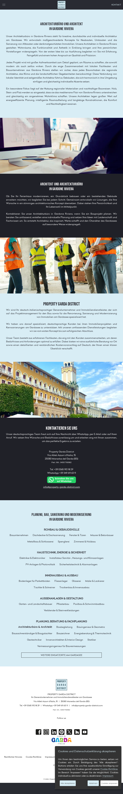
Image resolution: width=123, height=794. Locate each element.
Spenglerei (64, 541)
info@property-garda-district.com (61, 487)
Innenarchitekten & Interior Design (64, 639)
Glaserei (76, 581)
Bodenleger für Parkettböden (34, 581)
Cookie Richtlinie (33, 757)
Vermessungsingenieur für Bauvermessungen (61, 646)
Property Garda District (61, 5)
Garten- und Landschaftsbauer (35, 604)
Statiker (91, 639)
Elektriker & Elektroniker (32, 558)
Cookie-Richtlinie (109, 769)
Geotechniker (34, 639)
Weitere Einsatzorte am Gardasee (61, 655)
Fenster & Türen (77, 535)
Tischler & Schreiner (44, 587)
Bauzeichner (63, 633)
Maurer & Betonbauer (102, 535)
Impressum (50, 757)
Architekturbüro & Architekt (35, 627)
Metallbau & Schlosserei (40, 541)
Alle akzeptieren (68, 783)
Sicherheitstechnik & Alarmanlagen (78, 564)
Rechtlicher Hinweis (13, 757)
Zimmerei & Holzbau (85, 541)
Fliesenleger (61, 581)
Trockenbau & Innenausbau (74, 587)
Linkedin (54, 732)
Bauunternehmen (19, 535)
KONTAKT (116, 4)
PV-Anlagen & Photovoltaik (40, 564)
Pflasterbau (63, 604)
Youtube (84, 732)
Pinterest (61, 732)
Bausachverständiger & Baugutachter (32, 633)
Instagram (46, 732)
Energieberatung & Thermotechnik (92, 633)
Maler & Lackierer (94, 581)
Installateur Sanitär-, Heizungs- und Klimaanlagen (76, 558)
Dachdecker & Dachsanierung (49, 535)
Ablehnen (93, 783)
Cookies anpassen (109, 783)
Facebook (38, 732)
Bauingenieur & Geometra (91, 627)
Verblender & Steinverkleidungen (61, 610)
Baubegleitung (64, 627)
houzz (77, 732)
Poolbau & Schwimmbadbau (88, 604)
